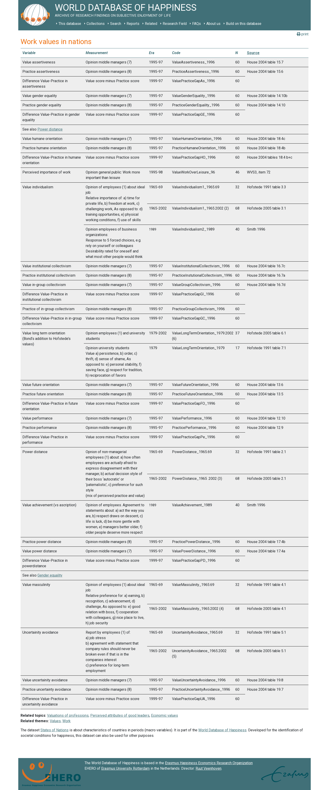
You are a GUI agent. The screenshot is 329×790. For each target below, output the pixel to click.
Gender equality (49, 575)
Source (253, 53)
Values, (55, 721)
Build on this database (243, 23)
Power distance (50, 129)
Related (151, 23)
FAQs (196, 23)
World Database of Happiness (222, 730)
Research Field (175, 23)
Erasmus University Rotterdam (125, 768)
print (302, 34)
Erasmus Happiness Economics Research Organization (209, 763)
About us (213, 23)
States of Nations (54, 730)
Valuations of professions (68, 715)
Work (66, 721)
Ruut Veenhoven (208, 768)
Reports (133, 23)
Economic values (164, 715)
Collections (96, 23)
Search (115, 23)
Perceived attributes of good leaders (119, 715)
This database (69, 23)
